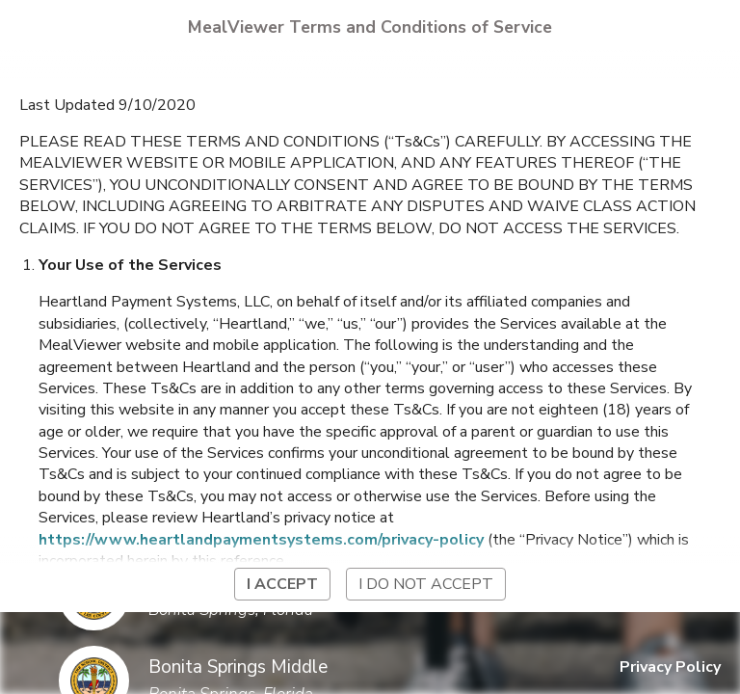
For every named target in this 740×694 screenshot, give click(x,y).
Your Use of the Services (130, 265)
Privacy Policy (670, 667)
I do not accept (425, 584)
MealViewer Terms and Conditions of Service (370, 27)
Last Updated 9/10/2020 (107, 105)
